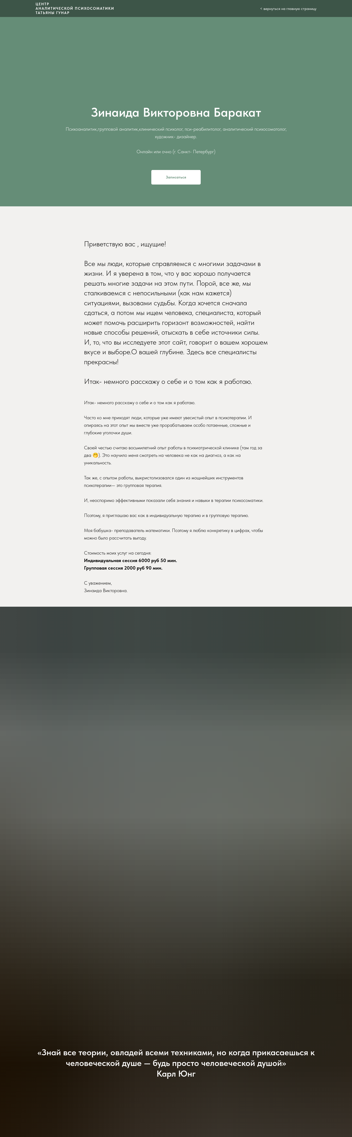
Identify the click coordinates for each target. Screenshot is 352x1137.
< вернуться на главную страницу (288, 8)
